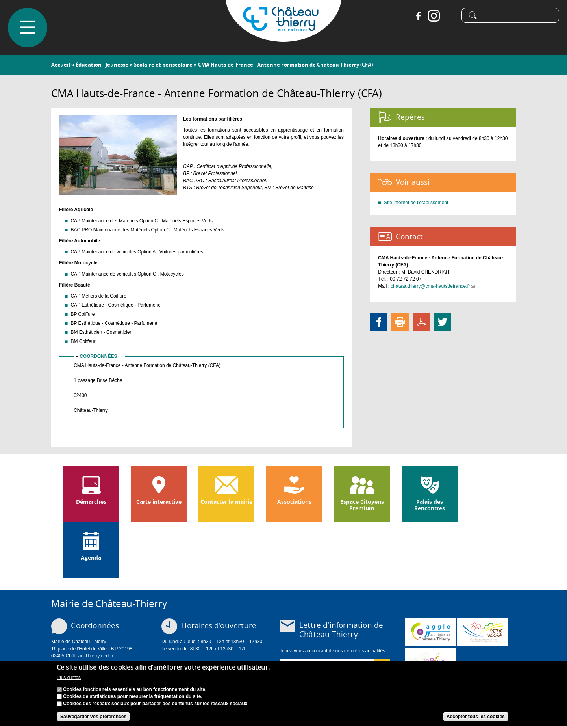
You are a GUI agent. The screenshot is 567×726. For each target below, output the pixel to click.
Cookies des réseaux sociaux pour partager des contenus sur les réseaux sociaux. (156, 703)
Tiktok (450, 16)
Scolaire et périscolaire (163, 64)
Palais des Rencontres (429, 505)
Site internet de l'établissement (416, 202)
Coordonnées (98, 356)
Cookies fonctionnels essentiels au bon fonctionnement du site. (134, 689)
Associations (294, 502)
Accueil (60, 64)
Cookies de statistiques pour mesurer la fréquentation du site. (132, 696)
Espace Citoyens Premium (362, 505)
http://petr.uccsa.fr (482, 632)
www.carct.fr (430, 632)
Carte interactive (159, 502)
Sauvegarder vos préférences (93, 716)
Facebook (418, 16)
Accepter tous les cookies (476, 716)
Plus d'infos (69, 677)
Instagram (434, 16)
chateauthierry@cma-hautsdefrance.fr (433, 286)
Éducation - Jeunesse (102, 64)
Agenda (91, 558)
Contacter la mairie (226, 502)
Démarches (91, 502)
